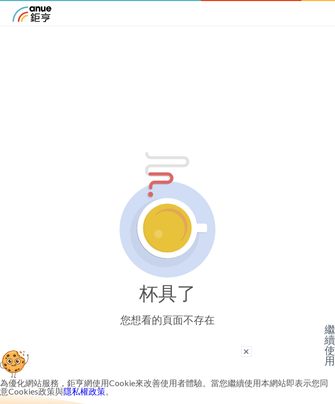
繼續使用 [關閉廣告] (330, 345)
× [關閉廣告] (246, 351)
